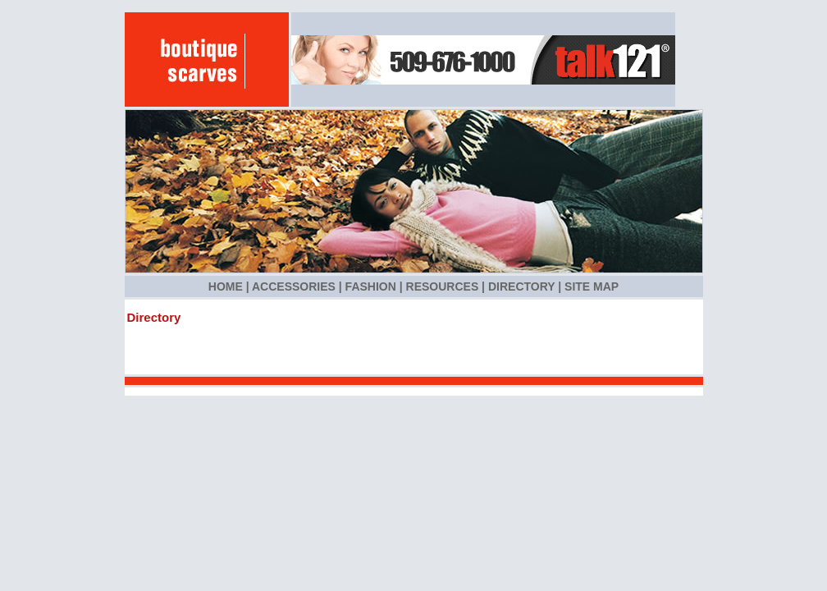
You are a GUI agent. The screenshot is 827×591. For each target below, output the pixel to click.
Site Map (591, 286)
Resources (442, 286)
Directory (521, 286)
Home (225, 286)
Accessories (294, 286)
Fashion (370, 286)
